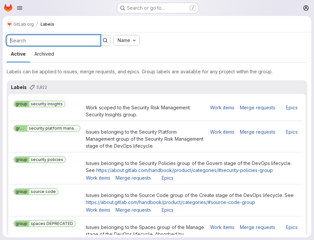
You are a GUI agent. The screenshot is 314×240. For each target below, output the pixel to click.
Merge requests (257, 107)
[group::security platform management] (47, 128)
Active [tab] (18, 54)
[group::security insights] (39, 104)
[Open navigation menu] (19, 8)
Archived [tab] (44, 54)
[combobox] (126, 40)
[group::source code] (36, 191)
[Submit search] (105, 40)
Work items (222, 107)
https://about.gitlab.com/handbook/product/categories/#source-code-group (170, 202)
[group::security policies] (40, 159)
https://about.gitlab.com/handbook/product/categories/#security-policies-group (184, 170)
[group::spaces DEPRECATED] (45, 223)
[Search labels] (53, 40)
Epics (292, 107)
